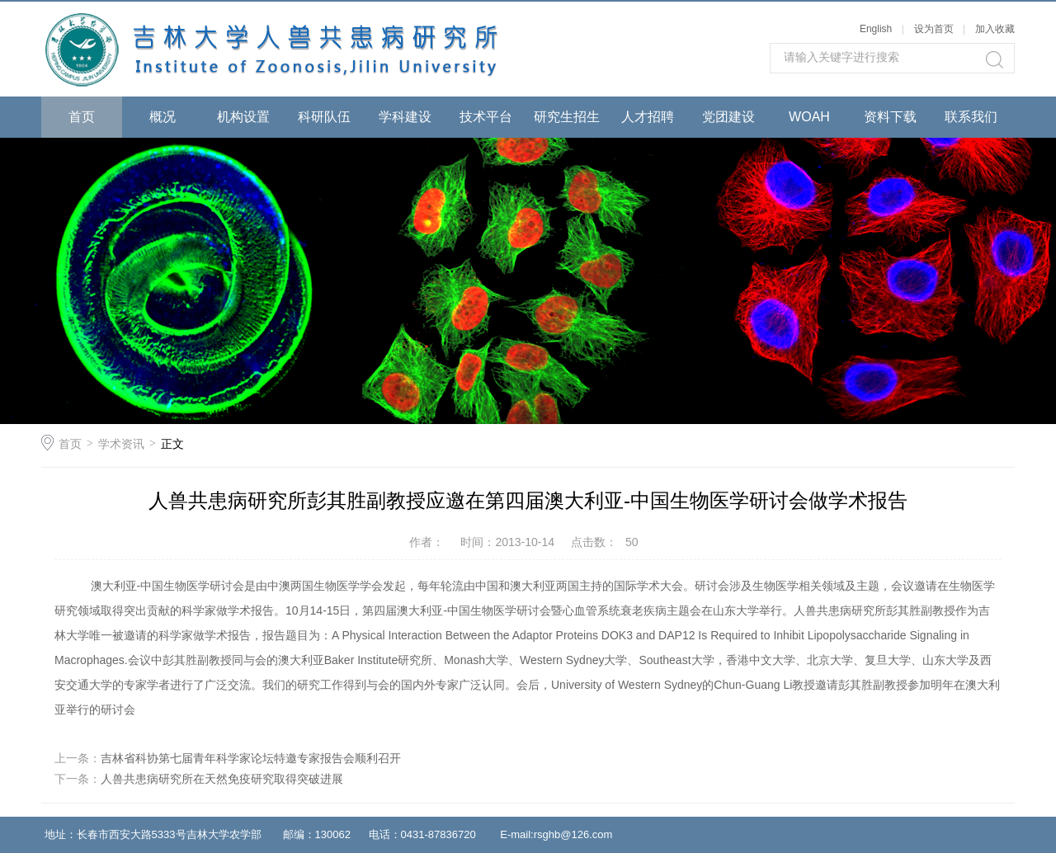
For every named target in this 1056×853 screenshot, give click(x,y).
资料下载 (890, 117)
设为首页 (934, 29)
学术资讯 (121, 443)
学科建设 (405, 117)
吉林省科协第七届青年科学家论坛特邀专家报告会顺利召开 (251, 758)
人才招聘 (647, 117)
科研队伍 (324, 117)
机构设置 (243, 117)
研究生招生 (567, 117)
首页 (81, 117)
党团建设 (728, 117)
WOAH (809, 117)
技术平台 (486, 117)
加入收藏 (995, 29)
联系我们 (971, 117)
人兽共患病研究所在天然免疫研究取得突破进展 (222, 778)
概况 (162, 117)
